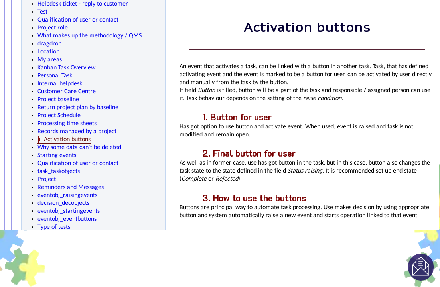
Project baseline (58, 99)
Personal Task (54, 76)
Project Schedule (59, 115)
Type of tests (53, 227)
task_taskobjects (58, 171)
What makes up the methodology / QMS (89, 36)
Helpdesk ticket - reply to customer (82, 4)
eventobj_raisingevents (67, 195)
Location (48, 52)
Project (46, 179)
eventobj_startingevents (68, 211)
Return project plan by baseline (77, 107)
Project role (52, 28)
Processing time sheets (67, 123)
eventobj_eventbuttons (67, 219)
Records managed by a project (76, 131)
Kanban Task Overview (66, 68)
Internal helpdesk (59, 84)
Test (42, 12)
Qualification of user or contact (77, 20)
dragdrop (49, 44)
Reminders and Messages (70, 187)
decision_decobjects (63, 203)
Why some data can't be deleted (79, 147)
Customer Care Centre (66, 91)
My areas (49, 60)
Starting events (56, 155)
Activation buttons (67, 139)
